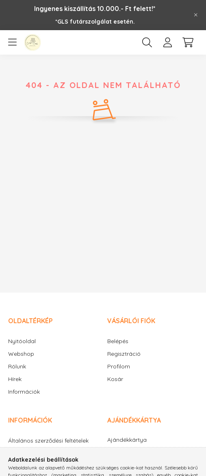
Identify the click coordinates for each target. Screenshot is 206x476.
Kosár (115, 379)
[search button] (147, 42)
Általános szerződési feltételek (48, 440)
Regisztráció (124, 353)
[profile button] (167, 42)
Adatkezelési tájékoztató (41, 453)
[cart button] (188, 42)
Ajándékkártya (127, 439)
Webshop (21, 353)
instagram (125, 463)
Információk (24, 391)
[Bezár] (196, 15)
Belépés (117, 341)
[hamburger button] (12, 42)
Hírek (15, 379)
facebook (109, 463)
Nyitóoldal (22, 341)
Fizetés (17, 465)
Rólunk (17, 366)
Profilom (118, 366)
